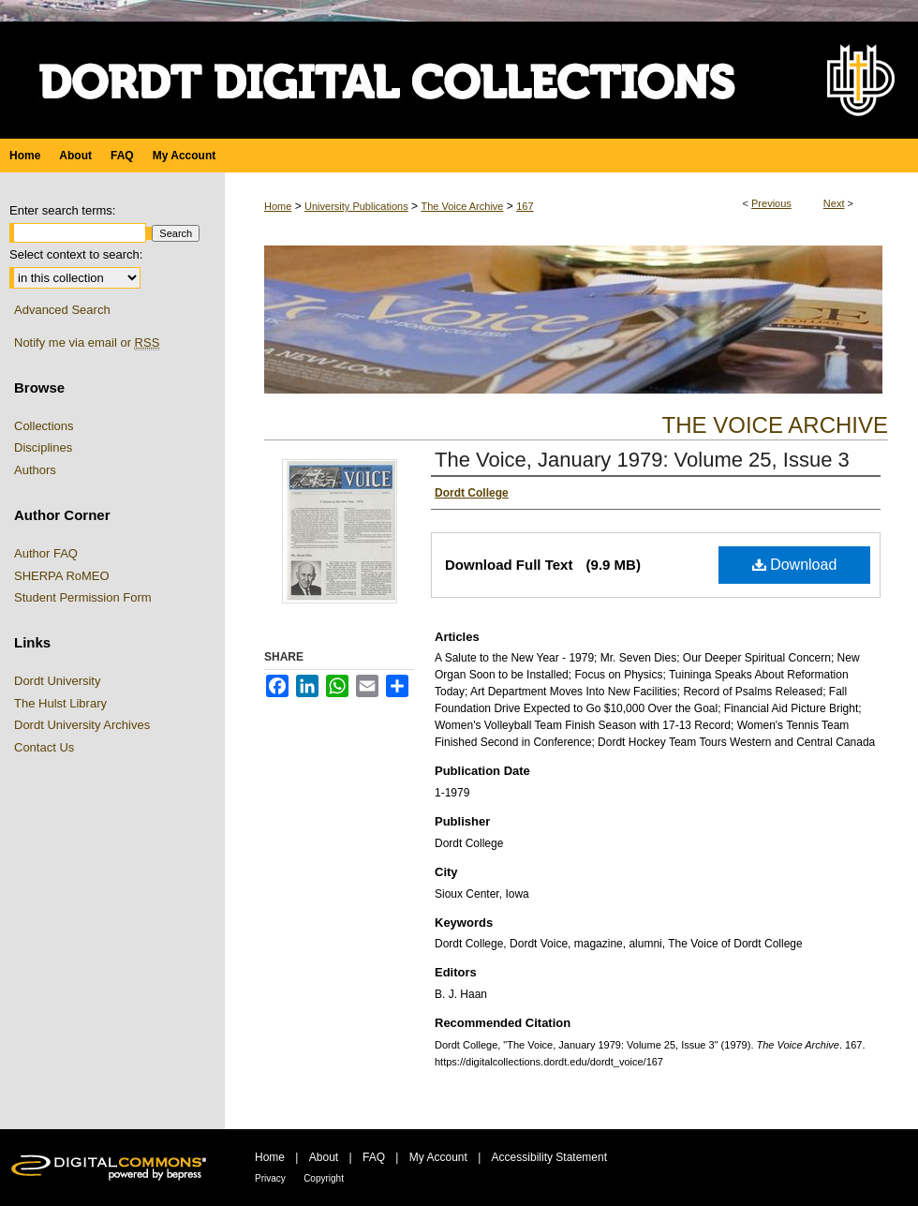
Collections (44, 426)
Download (794, 565)
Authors (35, 470)
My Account (438, 1157)
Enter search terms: (62, 210)
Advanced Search (62, 310)
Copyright (324, 1178)
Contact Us (44, 747)
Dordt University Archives (82, 725)
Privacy (270, 1178)
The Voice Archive (462, 206)
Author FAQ (46, 553)
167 (524, 206)
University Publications (356, 206)
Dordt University (57, 681)
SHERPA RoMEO (62, 576)
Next (834, 203)
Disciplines (43, 447)
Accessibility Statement (549, 1157)
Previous (771, 203)
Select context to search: (75, 254)
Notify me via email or (86, 342)
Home (277, 206)
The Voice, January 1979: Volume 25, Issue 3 (642, 459)
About (323, 1157)
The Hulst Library (60, 703)
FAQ (374, 1157)
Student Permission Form (83, 597)
